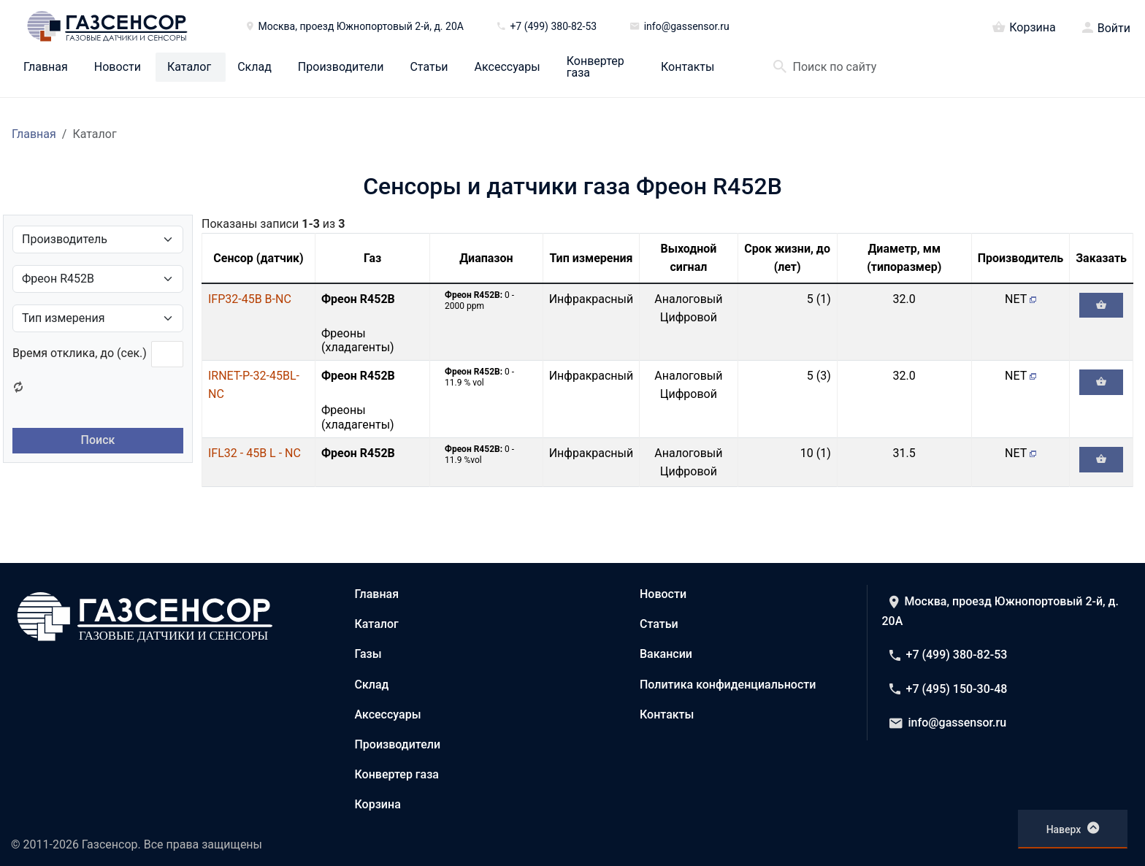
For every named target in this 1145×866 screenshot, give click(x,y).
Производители (341, 67)
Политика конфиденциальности (728, 684)
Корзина (1023, 26)
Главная (45, 67)
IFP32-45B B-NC (249, 299)
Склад (254, 67)
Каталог (189, 67)
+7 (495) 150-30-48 (948, 689)
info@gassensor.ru (948, 722)
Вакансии (666, 654)
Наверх (1073, 828)
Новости (117, 67)
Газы (368, 654)
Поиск (98, 440)
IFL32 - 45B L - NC (254, 453)
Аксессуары (507, 67)
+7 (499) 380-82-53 (948, 655)
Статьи (429, 67)
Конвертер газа (595, 67)
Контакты (687, 67)
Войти (1114, 28)
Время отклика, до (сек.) (79, 353)
